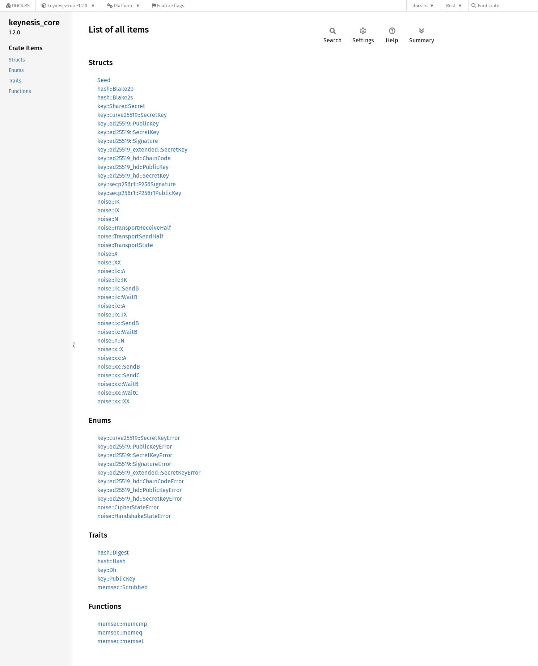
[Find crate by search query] (507, 5)
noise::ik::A (111, 271)
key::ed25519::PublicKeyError (134, 446)
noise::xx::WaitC (117, 392)
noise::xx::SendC (118, 375)
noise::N (107, 219)
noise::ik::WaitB (117, 297)
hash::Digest (113, 552)
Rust (451, 5)
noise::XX (109, 262)
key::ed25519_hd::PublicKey (133, 167)
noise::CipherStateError (128, 507)
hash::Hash (111, 561)
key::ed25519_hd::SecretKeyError (139, 498)
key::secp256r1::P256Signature (136, 184)
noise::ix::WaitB (117, 331)
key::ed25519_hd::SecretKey (133, 175)
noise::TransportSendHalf (130, 236)
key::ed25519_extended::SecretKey (142, 149)
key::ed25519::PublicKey (128, 123)
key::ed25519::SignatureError (134, 464)
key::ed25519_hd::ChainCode (134, 158)
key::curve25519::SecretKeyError (138, 437)
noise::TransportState (125, 245)
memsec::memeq (119, 632)
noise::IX (108, 210)
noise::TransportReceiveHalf (134, 227)
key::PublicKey (116, 578)
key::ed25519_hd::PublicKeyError (139, 490)
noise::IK (108, 201)
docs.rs (419, 5)
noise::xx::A (111, 358)
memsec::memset (120, 641)
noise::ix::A (111, 305)
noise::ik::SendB (118, 288)
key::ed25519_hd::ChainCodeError (140, 481)
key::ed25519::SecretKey (128, 132)
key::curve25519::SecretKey (132, 114)
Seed (104, 80)
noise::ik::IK (112, 279)
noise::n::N (110, 340)
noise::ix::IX (112, 314)
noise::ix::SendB (118, 323)
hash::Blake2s (115, 97)
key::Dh (106, 570)
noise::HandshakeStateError (134, 516)
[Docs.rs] (17, 5)
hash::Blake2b (115, 88)
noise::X (107, 253)
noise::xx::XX (113, 401)
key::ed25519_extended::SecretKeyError (148, 472)
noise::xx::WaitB (118, 384)
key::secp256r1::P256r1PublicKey (139, 193)
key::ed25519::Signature (127, 140)
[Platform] (123, 5)
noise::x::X (110, 349)
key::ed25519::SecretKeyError (134, 455)
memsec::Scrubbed (122, 587)
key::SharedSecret (121, 106)
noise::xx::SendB (118, 366)
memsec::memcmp (122, 623)
